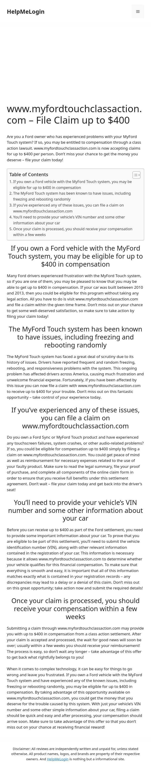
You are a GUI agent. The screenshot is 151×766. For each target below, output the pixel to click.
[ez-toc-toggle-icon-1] (134, 175)
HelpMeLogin (26, 11)
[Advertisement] (75, 69)
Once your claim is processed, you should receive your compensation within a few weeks (72, 231)
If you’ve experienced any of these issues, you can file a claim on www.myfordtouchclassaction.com (68, 208)
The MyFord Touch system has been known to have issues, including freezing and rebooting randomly (72, 196)
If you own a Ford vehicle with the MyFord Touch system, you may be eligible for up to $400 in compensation (72, 184)
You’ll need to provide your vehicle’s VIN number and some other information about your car (69, 220)
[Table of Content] (136, 175)
